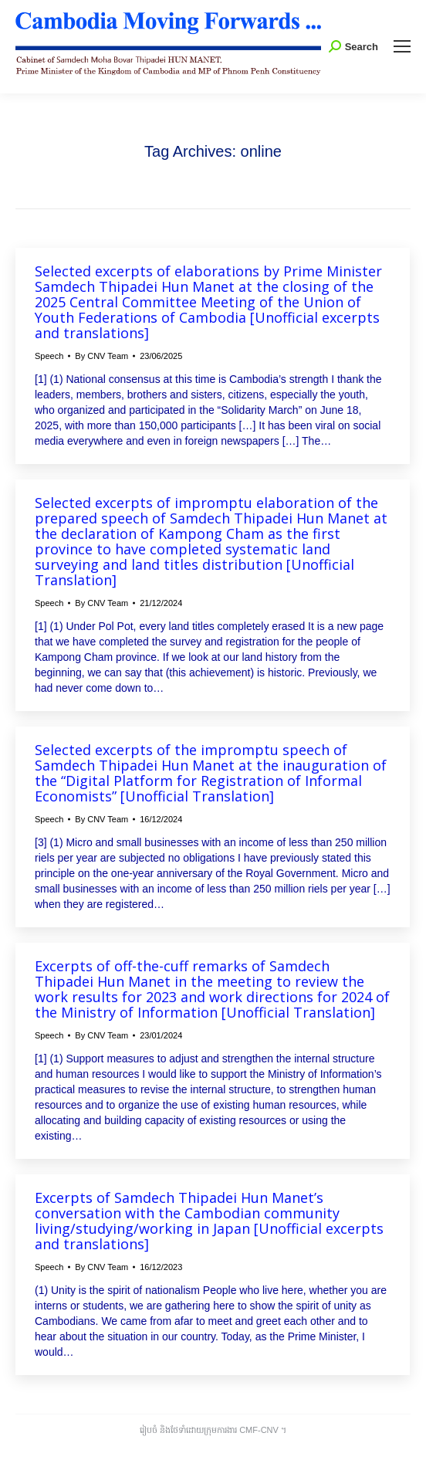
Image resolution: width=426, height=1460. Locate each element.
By (101, 356)
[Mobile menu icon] (402, 46)
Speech (49, 356)
